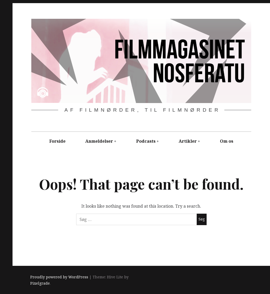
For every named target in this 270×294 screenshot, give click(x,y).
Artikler (188, 141)
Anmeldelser (99, 141)
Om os (226, 141)
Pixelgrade (40, 283)
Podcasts (145, 141)
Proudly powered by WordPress (59, 276)
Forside (57, 141)
